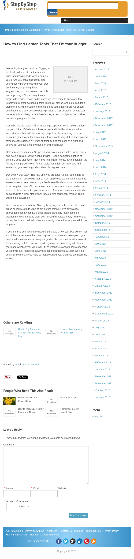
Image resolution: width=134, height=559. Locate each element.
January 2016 (102, 111)
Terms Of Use (93, 531)
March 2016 (101, 97)
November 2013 (104, 216)
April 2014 (100, 181)
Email (36, 488)
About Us (52, 531)
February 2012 (103, 362)
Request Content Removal (44, 534)
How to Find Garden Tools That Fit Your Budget (68, 29)
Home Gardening (30, 29)
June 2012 (100, 334)
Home (6, 29)
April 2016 (100, 90)
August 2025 (102, 69)
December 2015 (104, 118)
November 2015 (104, 125)
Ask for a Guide (14, 531)
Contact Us (65, 531)
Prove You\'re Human (17, 501)
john (17, 364)
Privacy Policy (111, 531)
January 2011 (102, 397)
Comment (8, 444)
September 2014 (104, 146)
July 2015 (100, 132)
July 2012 (100, 327)
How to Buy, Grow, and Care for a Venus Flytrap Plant (29, 333)
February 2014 (103, 195)
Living (15, 29)
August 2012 (102, 320)
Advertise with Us (34, 531)
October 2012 (102, 306)
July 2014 (100, 160)
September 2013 (104, 229)
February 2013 (103, 278)
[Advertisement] (66, 55)
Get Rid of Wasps (68, 397)
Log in (98, 416)
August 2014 (102, 153)
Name (9, 488)
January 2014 (102, 202)
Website (61, 488)
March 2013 (101, 271)
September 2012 (104, 313)
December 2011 (104, 376)
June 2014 (100, 167)
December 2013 (104, 209)
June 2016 (100, 76)
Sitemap (78, 531)
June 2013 (100, 250)
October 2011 (102, 390)
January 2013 (102, 285)
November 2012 (104, 299)
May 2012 (100, 341)
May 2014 (100, 174)
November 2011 (104, 383)
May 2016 (100, 83)
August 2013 (102, 236)
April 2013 (100, 264)
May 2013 (100, 257)
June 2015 (100, 139)
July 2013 (100, 243)
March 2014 (101, 188)
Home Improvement (16, 534)
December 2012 (104, 292)
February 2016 (103, 104)
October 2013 (102, 223)
